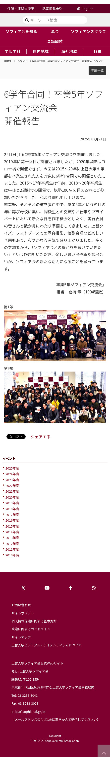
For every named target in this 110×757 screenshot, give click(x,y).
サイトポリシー (22, 613)
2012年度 (12, 543)
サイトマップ (21, 637)
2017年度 (12, 514)
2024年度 (12, 474)
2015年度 (12, 526)
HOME (8, 61)
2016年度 (12, 520)
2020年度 (12, 497)
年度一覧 (97, 70)
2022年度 (12, 485)
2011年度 (12, 549)
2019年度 (12, 503)
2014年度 (12, 532)
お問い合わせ (21, 604)
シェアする (41, 437)
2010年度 (12, 555)
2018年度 (12, 508)
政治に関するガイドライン (30, 629)
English (87, 8)
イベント (22, 61)
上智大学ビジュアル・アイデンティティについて (46, 645)
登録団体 (55, 41)
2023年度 (12, 479)
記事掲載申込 (52, 8)
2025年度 (12, 468)
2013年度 (12, 537)
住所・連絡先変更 (20, 8)
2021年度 (12, 491)
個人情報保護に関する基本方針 (34, 621)
